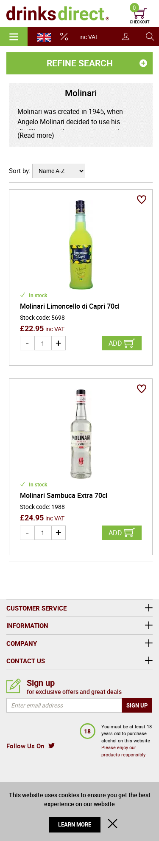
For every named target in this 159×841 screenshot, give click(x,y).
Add (115, 343)
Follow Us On (25, 746)
